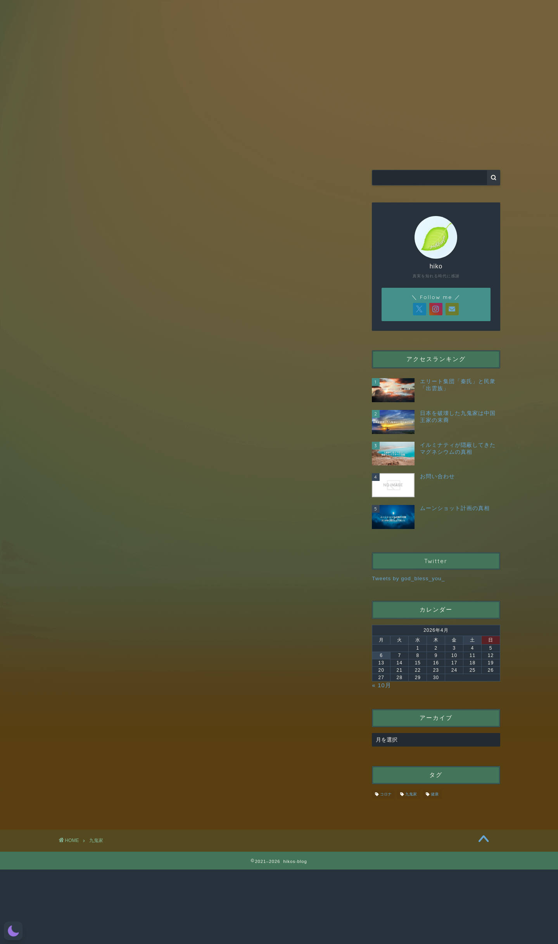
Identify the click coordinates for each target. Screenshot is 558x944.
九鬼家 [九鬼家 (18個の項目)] (411, 794)
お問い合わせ (419, 149)
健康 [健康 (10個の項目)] (435, 794)
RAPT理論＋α (232, 149)
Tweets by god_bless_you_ (408, 578)
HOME (139, 149)
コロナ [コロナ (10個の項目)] (386, 794)
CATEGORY (326, 149)
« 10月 (381, 685)
